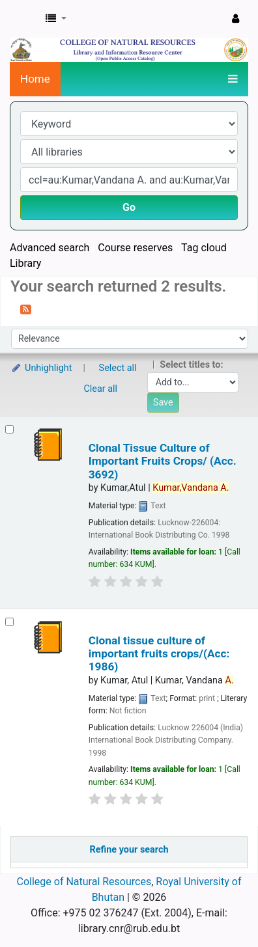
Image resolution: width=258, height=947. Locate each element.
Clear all (101, 388)
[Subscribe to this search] (25, 308)
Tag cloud (204, 247)
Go (129, 207)
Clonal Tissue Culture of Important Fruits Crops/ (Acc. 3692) (162, 461)
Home (35, 78)
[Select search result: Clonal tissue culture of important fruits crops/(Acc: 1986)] (9, 622)
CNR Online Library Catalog (24, 18)
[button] (56, 19)
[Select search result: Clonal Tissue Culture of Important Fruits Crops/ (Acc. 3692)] (9, 429)
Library (25, 263)
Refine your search (129, 849)
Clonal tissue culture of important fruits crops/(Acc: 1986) (159, 654)
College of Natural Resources (84, 881)
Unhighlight (41, 368)
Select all (118, 368)
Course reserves (135, 247)
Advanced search (49, 247)
